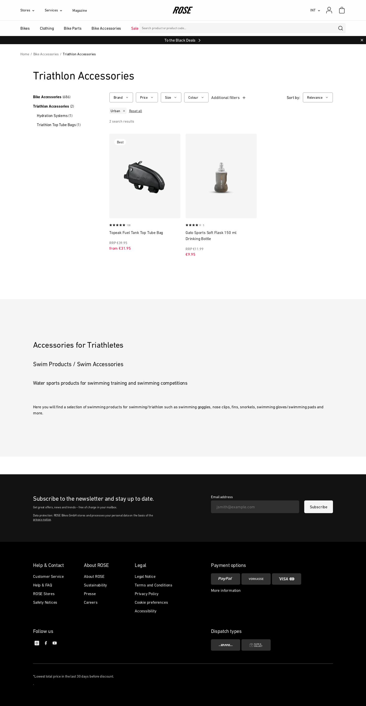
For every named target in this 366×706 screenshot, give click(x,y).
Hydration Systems (54, 115)
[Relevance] (318, 97)
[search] (341, 28)
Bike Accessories (51, 97)
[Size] (171, 97)
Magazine (79, 10)
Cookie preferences (151, 602)
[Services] (58, 10)
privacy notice (42, 519)
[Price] (147, 97)
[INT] (315, 10)
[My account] (329, 10)
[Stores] (32, 10)
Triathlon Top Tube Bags (59, 125)
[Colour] (196, 97)
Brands (154, 28)
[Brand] (121, 97)
